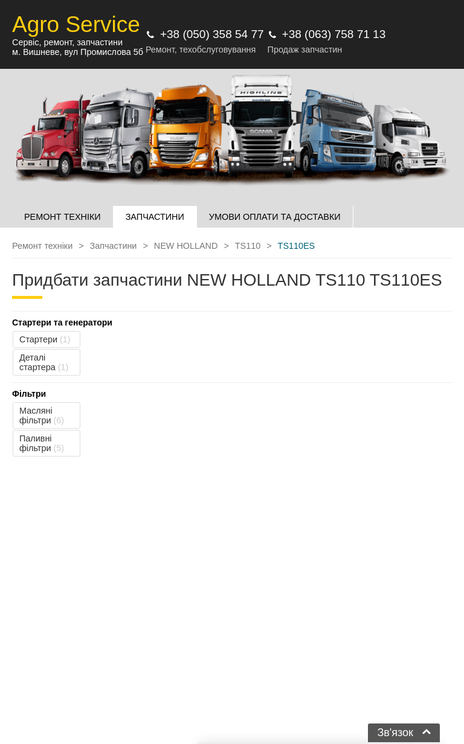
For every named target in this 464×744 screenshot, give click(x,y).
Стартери (45, 339)
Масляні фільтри (41, 415)
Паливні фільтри (41, 443)
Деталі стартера (43, 362)
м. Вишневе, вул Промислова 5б (77, 52)
